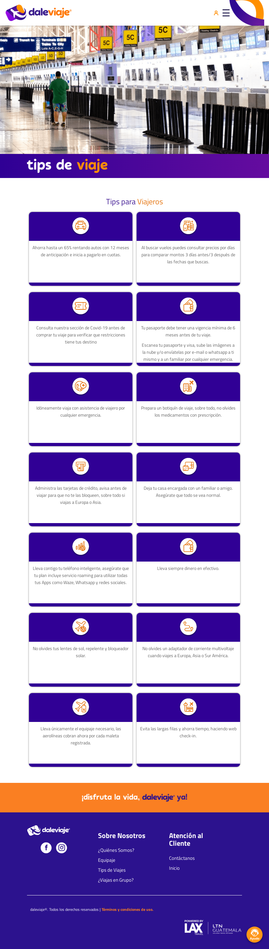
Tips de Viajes (112, 870)
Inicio (174, 868)
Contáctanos (182, 858)
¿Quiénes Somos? (116, 850)
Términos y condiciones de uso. (127, 909)
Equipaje (106, 860)
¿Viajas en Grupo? (116, 880)
